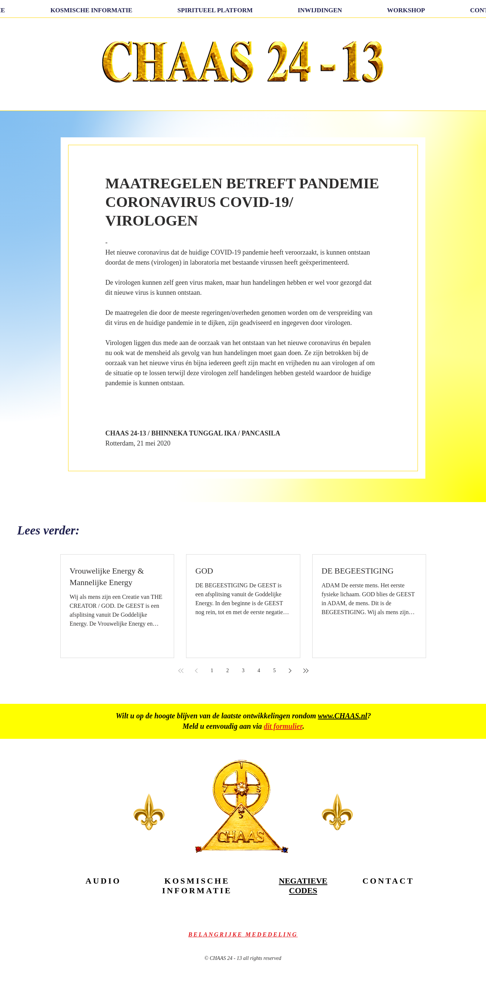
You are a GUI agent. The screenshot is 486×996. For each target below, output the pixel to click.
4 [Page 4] (259, 670)
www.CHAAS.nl (342, 716)
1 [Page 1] (212, 670)
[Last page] (306, 670)
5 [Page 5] (274, 670)
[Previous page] (196, 670)
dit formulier (283, 726)
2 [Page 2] (227, 670)
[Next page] (290, 670)
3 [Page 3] (243, 670)
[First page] (181, 670)
